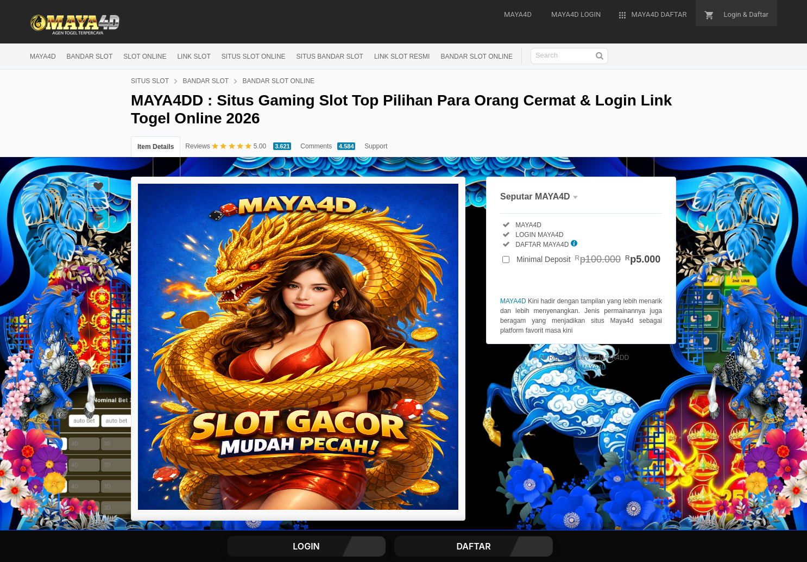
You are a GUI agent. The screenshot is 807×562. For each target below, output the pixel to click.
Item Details (155, 147)
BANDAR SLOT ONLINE (476, 56)
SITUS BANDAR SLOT (330, 56)
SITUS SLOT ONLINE (254, 56)
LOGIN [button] (306, 546)
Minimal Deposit (588, 259)
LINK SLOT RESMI (402, 56)
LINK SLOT (193, 56)
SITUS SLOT (150, 81)
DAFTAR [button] (473, 546)
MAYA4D (43, 56)
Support (375, 146)
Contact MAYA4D (581, 367)
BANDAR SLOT (90, 56)
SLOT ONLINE (144, 56)
